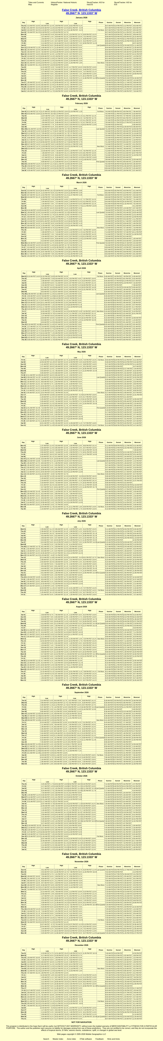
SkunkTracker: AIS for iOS (123, 3)
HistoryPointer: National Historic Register (64, 3)
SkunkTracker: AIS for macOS (95, 3)
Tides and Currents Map (36, 3)
